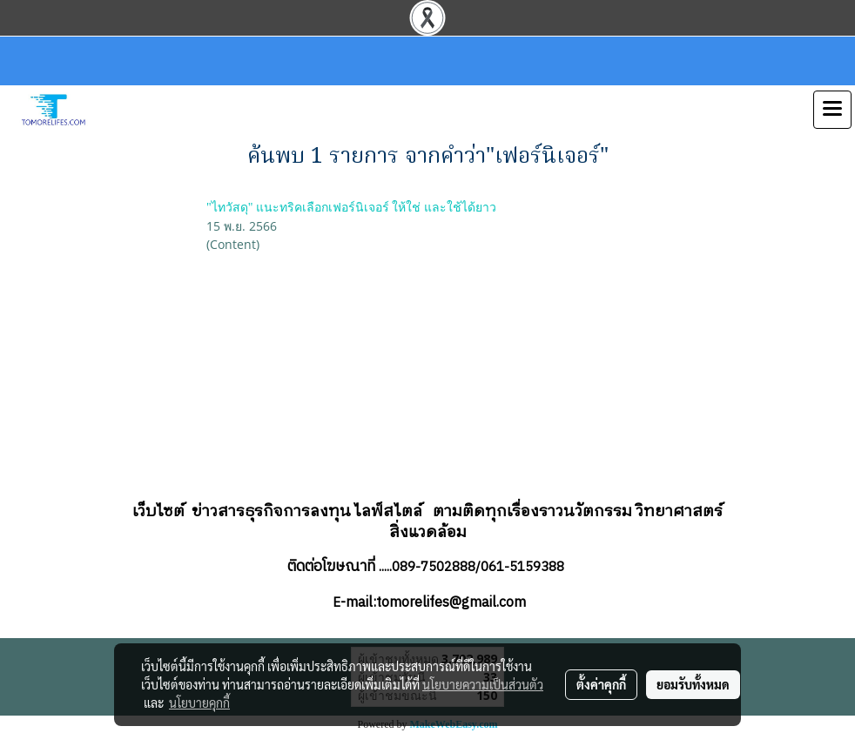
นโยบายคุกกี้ (199, 702)
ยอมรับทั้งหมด (693, 684)
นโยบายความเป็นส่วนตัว (482, 684)
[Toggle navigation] (832, 110)
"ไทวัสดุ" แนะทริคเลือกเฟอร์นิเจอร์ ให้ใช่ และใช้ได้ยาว (351, 207)
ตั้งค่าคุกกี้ (601, 684)
